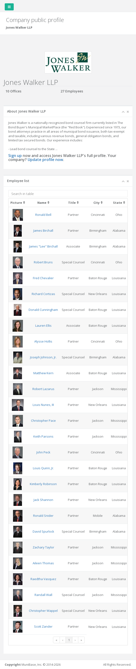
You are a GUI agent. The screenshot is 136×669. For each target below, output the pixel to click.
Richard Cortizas (43, 294)
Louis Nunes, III (43, 405)
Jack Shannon (43, 500)
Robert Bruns (43, 262)
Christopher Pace (43, 420)
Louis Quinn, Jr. (43, 468)
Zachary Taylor (43, 547)
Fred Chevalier (43, 278)
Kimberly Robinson (43, 484)
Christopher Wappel (43, 610)
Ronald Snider (43, 515)
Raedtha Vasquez (43, 579)
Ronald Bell (43, 215)
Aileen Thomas (43, 563)
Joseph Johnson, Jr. (43, 357)
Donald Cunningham (43, 310)
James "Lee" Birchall (43, 246)
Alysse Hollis (43, 341)
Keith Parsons (43, 436)
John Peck (43, 452)
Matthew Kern (43, 373)
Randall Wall (43, 595)
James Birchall (43, 230)
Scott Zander (43, 626)
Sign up (15, 155)
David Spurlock (43, 531)
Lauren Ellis (43, 325)
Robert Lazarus (43, 389)
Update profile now (45, 159)
